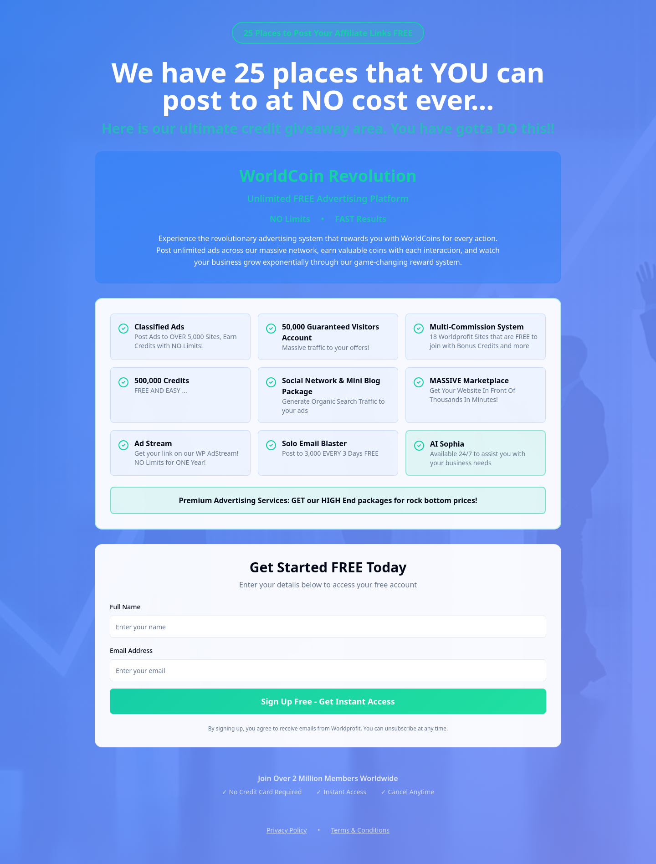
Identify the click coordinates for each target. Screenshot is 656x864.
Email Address (131, 650)
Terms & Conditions (360, 830)
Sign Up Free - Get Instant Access (328, 701)
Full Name (125, 606)
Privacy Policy (286, 830)
